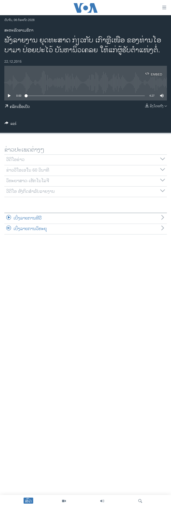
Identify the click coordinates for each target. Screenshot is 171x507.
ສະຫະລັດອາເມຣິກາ (18, 30)
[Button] (11, 124)
